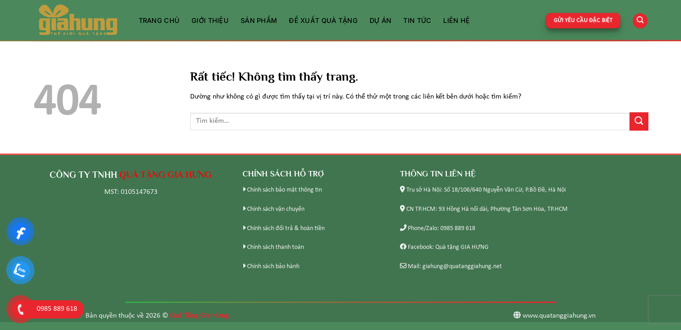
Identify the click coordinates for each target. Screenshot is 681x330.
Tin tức (417, 20)
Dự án (380, 20)
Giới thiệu (210, 20)
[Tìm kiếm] (640, 20)
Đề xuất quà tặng (323, 20)
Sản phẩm (259, 20)
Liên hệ (456, 20)
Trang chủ (159, 20)
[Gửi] (639, 121)
